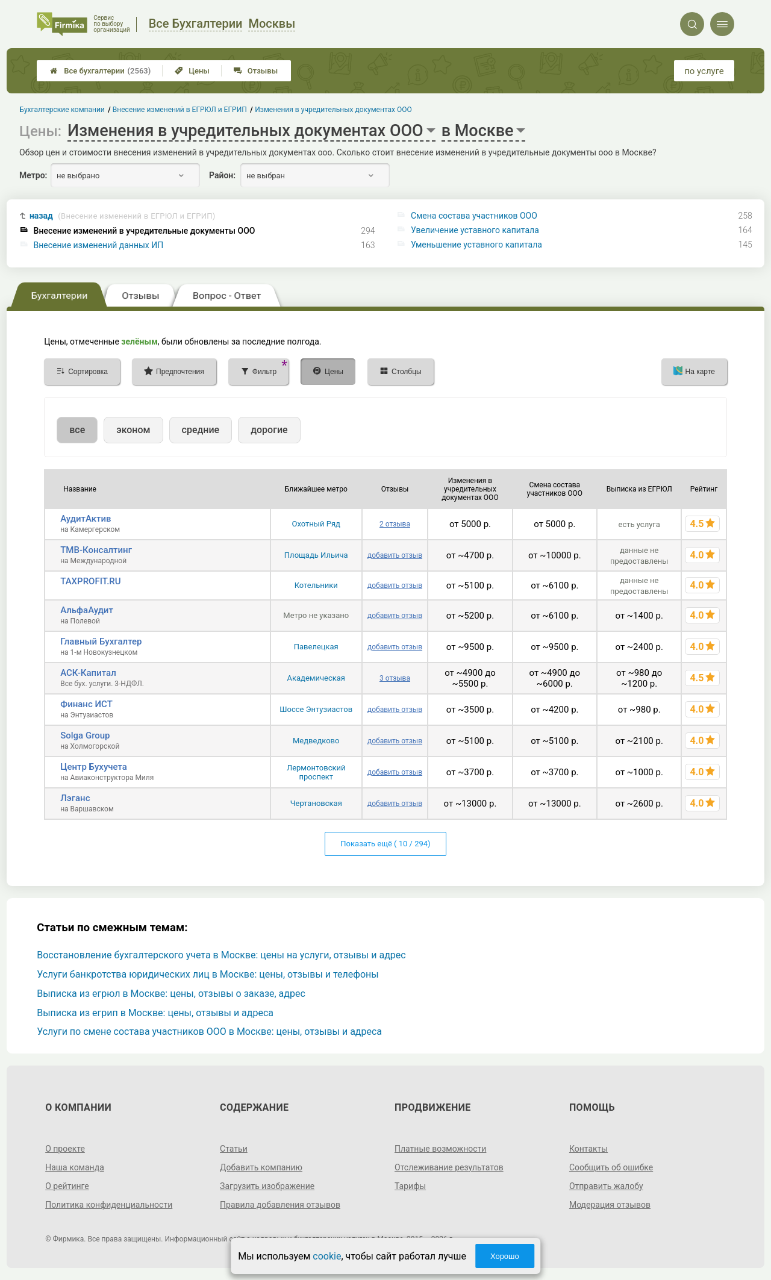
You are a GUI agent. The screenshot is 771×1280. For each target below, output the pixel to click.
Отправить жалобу (606, 1186)
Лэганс (75, 798)
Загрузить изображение (267, 1186)
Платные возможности (440, 1149)
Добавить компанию (261, 1167)
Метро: (33, 175)
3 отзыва (394, 678)
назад (123, 215)
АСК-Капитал (88, 672)
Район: (222, 175)
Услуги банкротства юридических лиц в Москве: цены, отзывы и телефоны (208, 974)
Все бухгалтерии (100, 70)
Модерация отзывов (610, 1205)
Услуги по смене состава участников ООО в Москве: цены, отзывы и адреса (209, 1031)
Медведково (316, 740)
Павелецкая (316, 646)
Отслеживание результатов (449, 1167)
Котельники (316, 585)
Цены (192, 70)
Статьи (234, 1149)
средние (201, 430)
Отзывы (256, 70)
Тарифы (410, 1186)
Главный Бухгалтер (101, 641)
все (77, 430)
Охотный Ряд (316, 523)
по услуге (704, 71)
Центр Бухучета (93, 766)
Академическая (316, 677)
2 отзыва (394, 524)
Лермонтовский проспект (316, 772)
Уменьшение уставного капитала (476, 244)
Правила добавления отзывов (280, 1205)
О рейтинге (67, 1186)
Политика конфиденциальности (108, 1205)
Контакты (588, 1149)
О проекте (65, 1149)
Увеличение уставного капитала (475, 230)
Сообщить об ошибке (611, 1167)
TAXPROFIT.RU (90, 581)
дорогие (269, 430)
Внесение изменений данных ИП (99, 245)
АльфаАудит (86, 610)
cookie (327, 1256)
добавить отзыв (394, 555)
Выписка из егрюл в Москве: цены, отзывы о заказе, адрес (171, 993)
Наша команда (74, 1167)
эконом (133, 430)
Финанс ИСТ (86, 704)
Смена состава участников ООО (474, 215)
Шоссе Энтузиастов (315, 709)
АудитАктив (85, 518)
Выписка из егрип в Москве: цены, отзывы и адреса (155, 1013)
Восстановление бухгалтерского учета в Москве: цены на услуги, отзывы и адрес (221, 955)
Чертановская (316, 803)
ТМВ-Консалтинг (96, 550)
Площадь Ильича (316, 555)
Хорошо (504, 1256)
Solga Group (85, 735)
